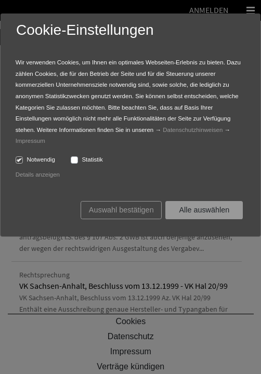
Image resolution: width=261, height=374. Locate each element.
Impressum (30, 141)
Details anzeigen (38, 174)
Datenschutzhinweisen (193, 130)
